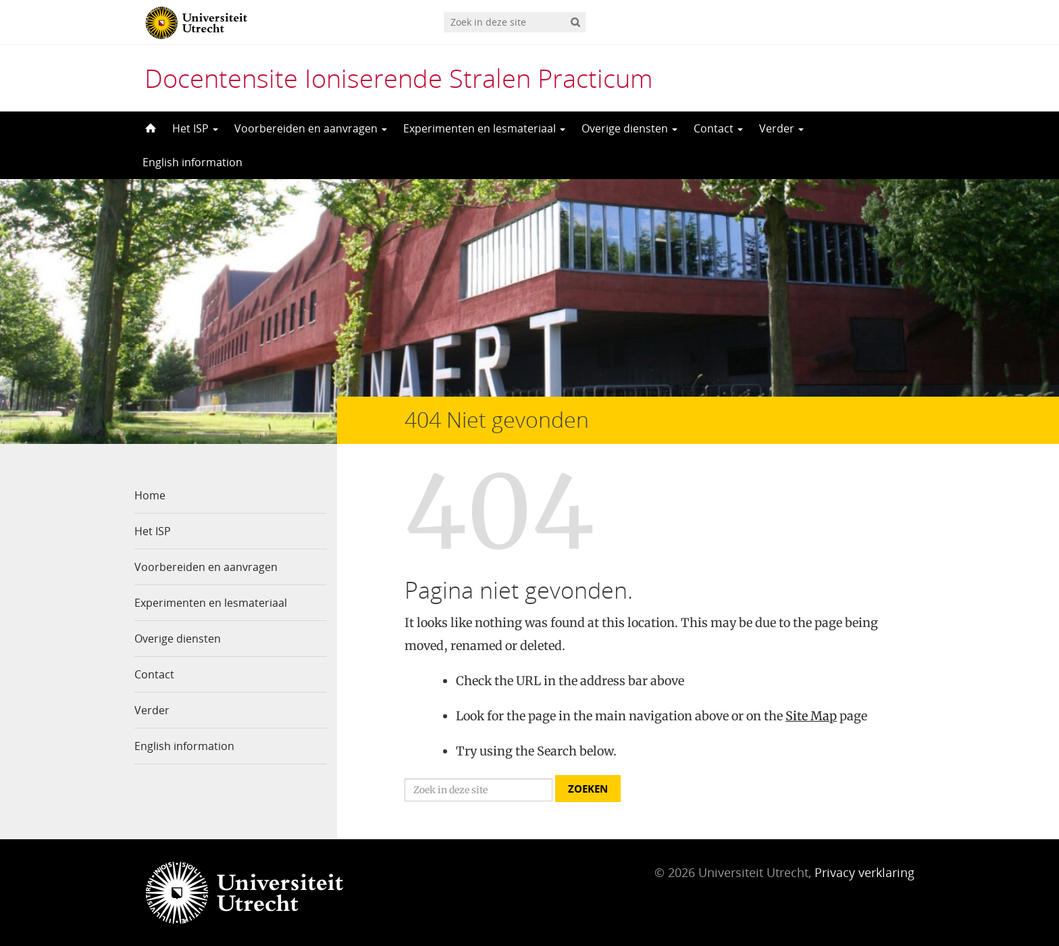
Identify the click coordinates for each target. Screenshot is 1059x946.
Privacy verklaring (864, 872)
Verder (781, 128)
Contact (718, 128)
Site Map (811, 716)
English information (192, 162)
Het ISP (195, 128)
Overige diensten (629, 128)
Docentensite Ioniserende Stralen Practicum (399, 77)
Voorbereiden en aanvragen (310, 128)
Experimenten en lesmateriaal (484, 128)
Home (149, 495)
